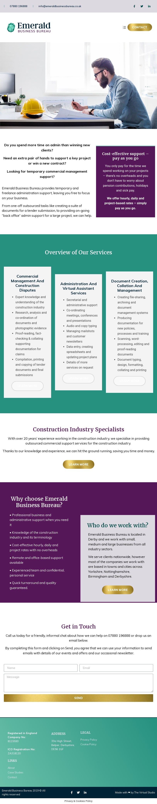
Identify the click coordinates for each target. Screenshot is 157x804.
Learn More (27, 386)
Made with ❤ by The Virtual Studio (135, 792)
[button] (139, 27)
